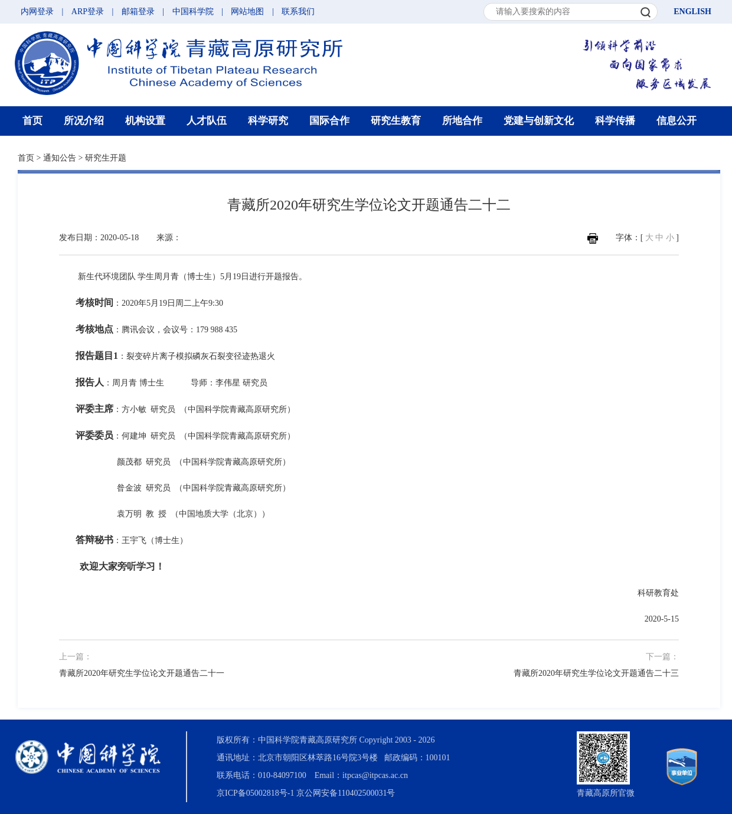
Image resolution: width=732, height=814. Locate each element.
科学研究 (268, 120)
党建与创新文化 (539, 120)
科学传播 (615, 120)
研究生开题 (105, 157)
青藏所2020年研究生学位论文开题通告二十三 (596, 673)
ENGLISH (692, 11)
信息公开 (676, 120)
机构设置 (145, 120)
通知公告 (59, 157)
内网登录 (37, 11)
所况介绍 (84, 120)
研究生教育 (396, 120)
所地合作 (462, 120)
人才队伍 (207, 120)
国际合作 (329, 120)
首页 (32, 120)
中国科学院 (193, 11)
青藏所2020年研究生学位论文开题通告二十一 (141, 673)
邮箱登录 (138, 11)
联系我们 (298, 11)
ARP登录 (87, 11)
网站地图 (247, 11)
